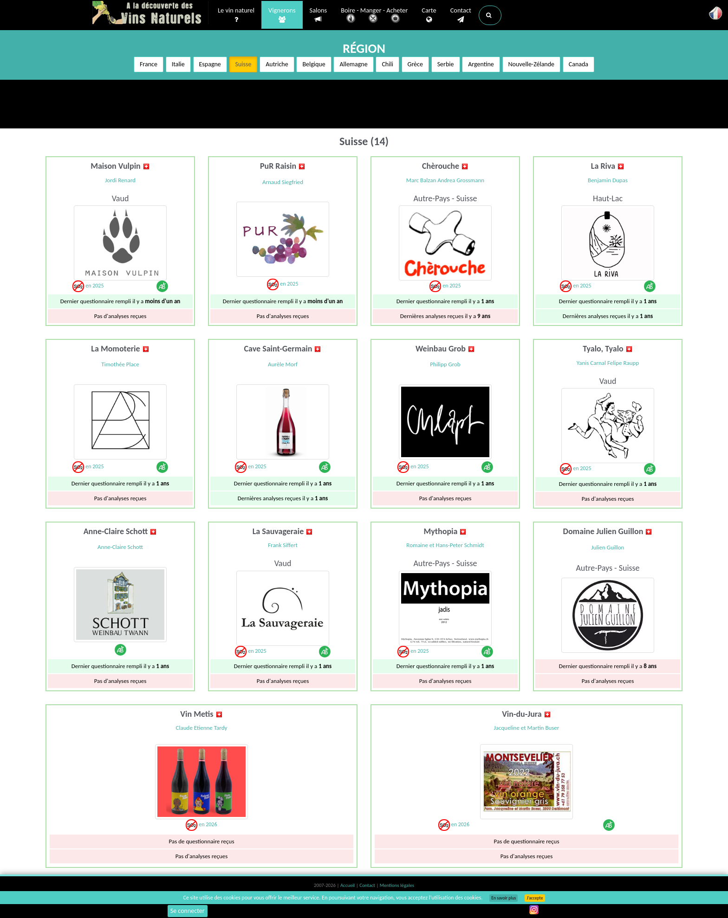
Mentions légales (397, 885)
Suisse (243, 64)
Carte (429, 14)
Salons (318, 14)
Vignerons (282, 14)
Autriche (277, 64)
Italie (178, 64)
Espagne (210, 64)
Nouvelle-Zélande (531, 64)
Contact (460, 14)
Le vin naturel (236, 14)
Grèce (415, 64)
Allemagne (353, 64)
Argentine (481, 64)
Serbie (445, 64)
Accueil (348, 885)
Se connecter (187, 911)
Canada (578, 64)
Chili (387, 64)
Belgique (313, 64)
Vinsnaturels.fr (150, 12)
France (148, 64)
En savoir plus (503, 898)
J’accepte (534, 898)
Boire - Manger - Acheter (374, 15)
